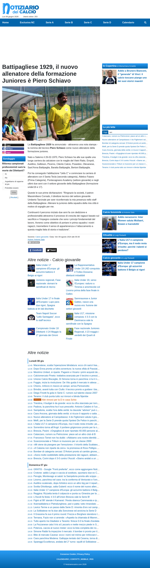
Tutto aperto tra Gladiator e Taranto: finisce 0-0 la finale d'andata (66, 521)
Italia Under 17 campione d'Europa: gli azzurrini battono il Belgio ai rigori (70, 490)
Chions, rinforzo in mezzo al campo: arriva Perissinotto (61, 386)
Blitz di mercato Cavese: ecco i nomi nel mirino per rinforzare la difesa (69, 535)
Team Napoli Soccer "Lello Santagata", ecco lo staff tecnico (48, 317)
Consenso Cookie (68, 554)
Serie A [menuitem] (50, 22)
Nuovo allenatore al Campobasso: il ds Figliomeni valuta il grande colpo (70, 417)
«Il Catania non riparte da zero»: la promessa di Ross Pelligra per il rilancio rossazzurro (78, 448)
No (6, 178)
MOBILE (84, 559)
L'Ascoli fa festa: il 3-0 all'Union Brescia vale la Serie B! (62, 497)
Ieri (110, 132)
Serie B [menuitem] (69, 22)
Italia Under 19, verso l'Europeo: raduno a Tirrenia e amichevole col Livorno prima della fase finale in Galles (83, 287)
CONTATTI (74, 559)
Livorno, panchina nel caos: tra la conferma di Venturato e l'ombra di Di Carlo (73, 479)
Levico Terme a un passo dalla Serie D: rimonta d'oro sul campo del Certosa (72, 507)
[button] (14, 192)
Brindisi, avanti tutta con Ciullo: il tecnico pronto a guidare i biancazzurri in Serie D (75, 389)
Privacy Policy (83, 554)
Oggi (105, 132)
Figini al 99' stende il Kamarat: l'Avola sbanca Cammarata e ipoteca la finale (72, 500)
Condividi (35, 250)
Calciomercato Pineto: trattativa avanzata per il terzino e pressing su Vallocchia (74, 375)
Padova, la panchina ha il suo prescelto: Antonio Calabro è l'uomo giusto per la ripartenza (79, 406)
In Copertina (109, 66)
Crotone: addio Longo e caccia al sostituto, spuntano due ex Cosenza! (69, 473)
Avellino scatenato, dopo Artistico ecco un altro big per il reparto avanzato (70, 483)
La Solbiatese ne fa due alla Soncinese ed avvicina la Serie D (65, 511)
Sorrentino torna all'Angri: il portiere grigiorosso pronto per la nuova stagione (72, 427)
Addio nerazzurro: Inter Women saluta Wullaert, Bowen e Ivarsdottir (131, 220)
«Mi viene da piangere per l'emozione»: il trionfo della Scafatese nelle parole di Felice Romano (82, 444)
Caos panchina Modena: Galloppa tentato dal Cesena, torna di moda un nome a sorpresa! (80, 538)
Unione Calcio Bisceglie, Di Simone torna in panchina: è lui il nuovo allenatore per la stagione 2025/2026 (87, 379)
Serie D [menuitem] (107, 22)
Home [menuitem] (5, 22)
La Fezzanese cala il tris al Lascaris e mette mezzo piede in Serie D (68, 524)
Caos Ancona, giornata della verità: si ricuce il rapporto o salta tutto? (68, 413)
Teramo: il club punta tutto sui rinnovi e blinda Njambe (60, 396)
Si (6, 174)
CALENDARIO (63, 559)
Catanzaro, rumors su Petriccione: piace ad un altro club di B (65, 434)
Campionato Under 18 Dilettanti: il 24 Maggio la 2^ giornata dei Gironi (48, 331)
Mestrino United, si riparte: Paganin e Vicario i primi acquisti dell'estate (69, 372)
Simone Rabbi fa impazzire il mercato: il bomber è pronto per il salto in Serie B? (74, 531)
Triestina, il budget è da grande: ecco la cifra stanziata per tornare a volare (71, 403)
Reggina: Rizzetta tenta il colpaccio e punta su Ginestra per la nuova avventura (74, 493)
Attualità (107, 235)
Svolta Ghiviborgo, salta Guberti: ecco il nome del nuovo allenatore (68, 486)
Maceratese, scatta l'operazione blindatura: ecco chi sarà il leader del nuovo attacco (76, 365)
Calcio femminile (112, 212)
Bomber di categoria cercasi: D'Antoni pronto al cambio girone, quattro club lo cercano (78, 451)
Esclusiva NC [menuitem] (27, 22)
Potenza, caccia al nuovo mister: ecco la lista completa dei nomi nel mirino (71, 528)
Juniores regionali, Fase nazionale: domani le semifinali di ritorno (48, 283)
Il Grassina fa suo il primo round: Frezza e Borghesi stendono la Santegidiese (73, 514)
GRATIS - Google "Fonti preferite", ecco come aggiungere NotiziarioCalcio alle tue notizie (79, 469)
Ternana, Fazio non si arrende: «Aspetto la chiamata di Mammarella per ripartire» (74, 517)
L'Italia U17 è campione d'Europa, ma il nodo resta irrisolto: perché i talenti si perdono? (78, 424)
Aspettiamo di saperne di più (14, 182)
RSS (91, 559)
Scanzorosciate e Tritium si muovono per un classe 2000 (62, 441)
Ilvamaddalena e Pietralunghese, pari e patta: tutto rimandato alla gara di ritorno (74, 504)
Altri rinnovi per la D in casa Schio (55, 400)
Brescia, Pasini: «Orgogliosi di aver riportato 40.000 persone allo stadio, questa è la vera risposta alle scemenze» (91, 431)
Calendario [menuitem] (128, 22)
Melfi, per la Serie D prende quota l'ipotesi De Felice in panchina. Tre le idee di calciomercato (81, 420)
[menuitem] (145, 22)
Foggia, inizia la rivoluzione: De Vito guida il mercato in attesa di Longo (70, 382)
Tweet (51, 250)
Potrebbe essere (12, 188)
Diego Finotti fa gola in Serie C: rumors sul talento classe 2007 (65, 393)
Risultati (14, 197)
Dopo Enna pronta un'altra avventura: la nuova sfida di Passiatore (67, 369)
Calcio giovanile (41, 237)
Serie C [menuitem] (88, 22)
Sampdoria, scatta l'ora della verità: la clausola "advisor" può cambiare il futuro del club (78, 410)
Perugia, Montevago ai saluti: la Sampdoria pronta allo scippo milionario (70, 476)
